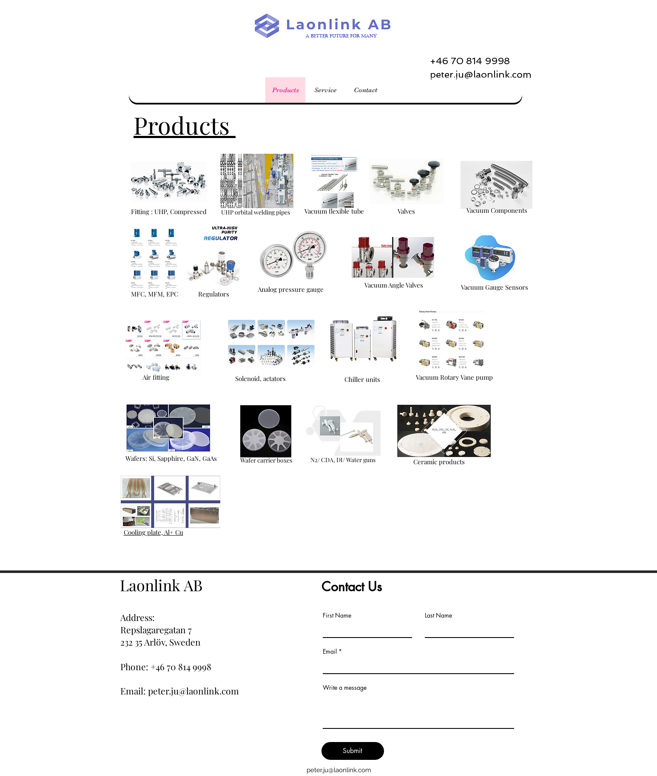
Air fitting (155, 377)
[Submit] (352, 751)
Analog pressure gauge (291, 289)
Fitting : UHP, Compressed (169, 211)
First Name (337, 615)
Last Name (438, 615)
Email (330, 652)
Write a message (345, 688)
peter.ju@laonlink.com (339, 770)
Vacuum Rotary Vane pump (454, 377)
